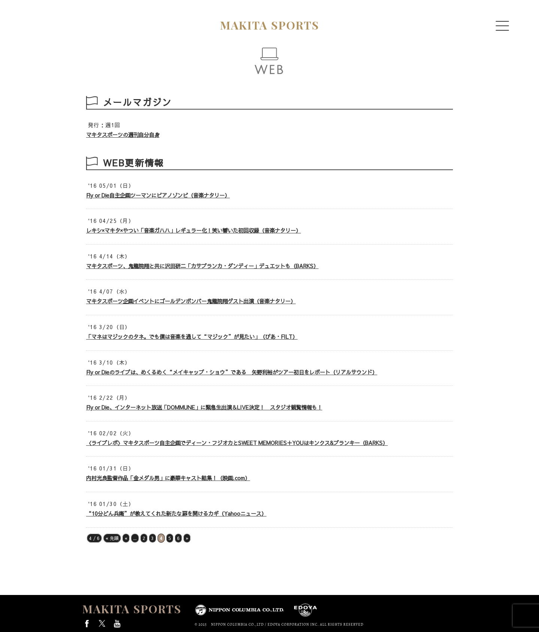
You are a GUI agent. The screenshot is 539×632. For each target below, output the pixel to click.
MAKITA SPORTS (132, 608)
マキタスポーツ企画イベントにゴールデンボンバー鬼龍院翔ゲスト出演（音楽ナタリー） (191, 301)
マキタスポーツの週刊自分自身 (122, 134)
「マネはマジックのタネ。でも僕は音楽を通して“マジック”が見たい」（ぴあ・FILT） (192, 336)
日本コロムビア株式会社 (239, 610)
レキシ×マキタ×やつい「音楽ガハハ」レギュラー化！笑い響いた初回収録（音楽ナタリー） (193, 230)
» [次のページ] (187, 538)
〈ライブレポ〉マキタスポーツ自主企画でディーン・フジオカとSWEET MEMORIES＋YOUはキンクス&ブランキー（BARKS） (237, 443)
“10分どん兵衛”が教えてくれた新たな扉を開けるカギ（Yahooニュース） (176, 513)
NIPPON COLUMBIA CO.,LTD (237, 624)
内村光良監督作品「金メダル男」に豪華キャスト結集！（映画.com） (168, 478)
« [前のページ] (126, 538)
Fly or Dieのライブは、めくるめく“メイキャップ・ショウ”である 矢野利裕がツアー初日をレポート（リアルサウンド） (231, 372)
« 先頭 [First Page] (112, 538)
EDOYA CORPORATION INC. (305, 610)
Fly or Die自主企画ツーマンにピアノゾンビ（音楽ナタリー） (158, 195)
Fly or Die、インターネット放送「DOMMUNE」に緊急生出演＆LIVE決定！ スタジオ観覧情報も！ (204, 407)
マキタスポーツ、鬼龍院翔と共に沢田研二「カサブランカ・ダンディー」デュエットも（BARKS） (202, 266)
